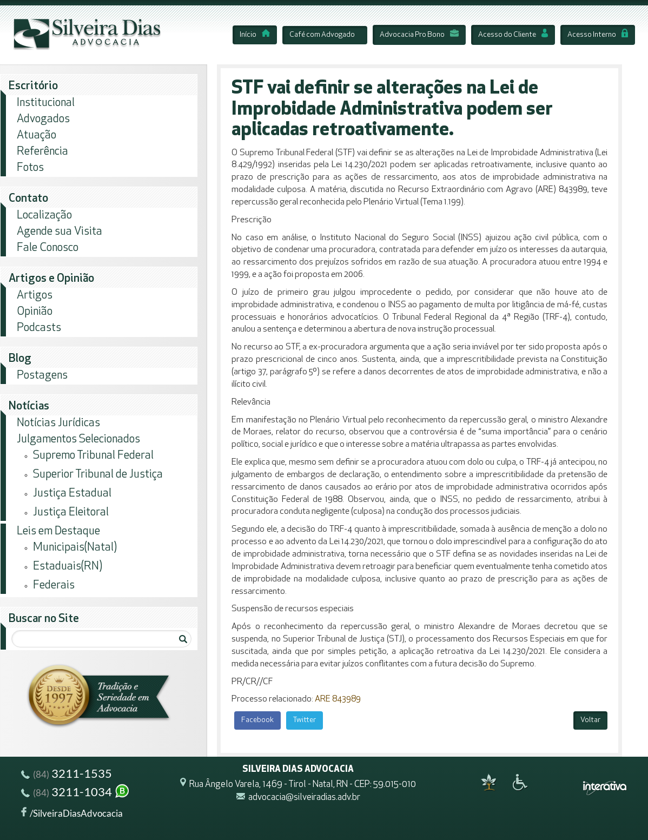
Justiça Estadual (72, 493)
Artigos (34, 295)
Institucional (46, 103)
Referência (42, 151)
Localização (44, 215)
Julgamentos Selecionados (78, 439)
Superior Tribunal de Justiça (98, 474)
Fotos (30, 168)
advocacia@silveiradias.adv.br (304, 798)
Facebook (257, 720)
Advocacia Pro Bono (419, 35)
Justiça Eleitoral (71, 512)
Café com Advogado (322, 35)
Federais (54, 585)
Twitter (304, 720)
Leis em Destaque (58, 531)
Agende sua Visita (59, 231)
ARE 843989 (338, 699)
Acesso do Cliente (513, 35)
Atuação (36, 135)
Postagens (42, 375)
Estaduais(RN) (67, 566)
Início (255, 35)
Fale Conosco (47, 248)
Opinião (34, 312)
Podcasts (39, 328)
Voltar (590, 720)
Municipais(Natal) (75, 547)
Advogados (43, 119)
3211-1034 (75, 793)
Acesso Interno (597, 35)
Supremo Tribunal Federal (93, 455)
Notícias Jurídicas (58, 423)
